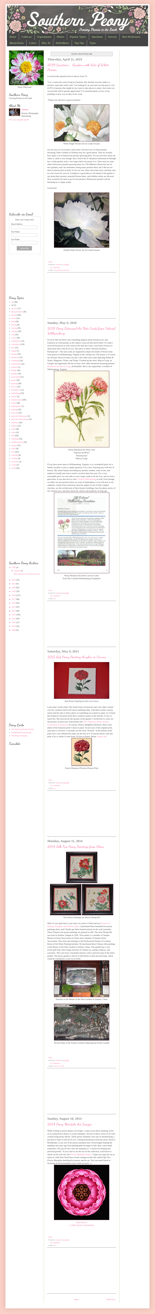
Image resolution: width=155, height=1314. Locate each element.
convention (15, 344)
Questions (97, 36)
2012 (14, 619)
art (55, 270)
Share (50, 262)
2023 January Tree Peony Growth (27, 574)
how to (14, 387)
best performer (17, 312)
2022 (14, 580)
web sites (15, 462)
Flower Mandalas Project (80, 1154)
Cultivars (27, 36)
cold (13, 335)
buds (13, 321)
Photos (60, 36)
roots (13, 429)
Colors (32, 42)
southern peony (17, 442)
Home (12, 36)
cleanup (14, 331)
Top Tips (79, 42)
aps (12, 302)
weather (14, 458)
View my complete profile (19, 120)
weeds (13, 465)
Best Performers (131, 36)
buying (14, 325)
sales (13, 432)
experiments (16, 364)
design (13, 351)
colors (13, 338)
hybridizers (15, 390)
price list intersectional (20, 419)
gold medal (15, 377)
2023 (14, 567)
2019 (14, 591)
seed (13, 436)
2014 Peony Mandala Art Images (69, 1124)
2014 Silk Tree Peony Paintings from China (75, 847)
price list (14, 413)
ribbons (14, 426)
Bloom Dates (17, 42)
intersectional (16, 400)
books (13, 318)
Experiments (44, 36)
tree (58, 1066)
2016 (14, 603)
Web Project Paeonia (19, 736)
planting (14, 410)
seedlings (15, 439)
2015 (14, 607)
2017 (14, 599)
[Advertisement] (81, 295)
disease (14, 354)
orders (13, 403)
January (17, 571)
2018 (14, 595)
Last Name (15, 239)
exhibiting (15, 361)
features (14, 367)
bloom (13, 315)
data (13, 348)
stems (13, 449)
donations (15, 357)
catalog (14, 328)
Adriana (25, 110)
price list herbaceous (19, 416)
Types (93, 42)
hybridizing (15, 393)
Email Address (16, 224)
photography (16, 406)
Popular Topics (78, 36)
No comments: (55, 267)
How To (46, 42)
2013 (14, 615)
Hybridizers (62, 42)
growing (14, 383)
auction (14, 308)
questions (66, 270)
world (62, 1066)
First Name (15, 232)
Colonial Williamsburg (86, 479)
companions (16, 341)
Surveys (112, 36)
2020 (14, 588)
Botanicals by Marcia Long (58, 366)
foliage (14, 370)
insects (14, 397)
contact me (101, 736)
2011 (14, 622)
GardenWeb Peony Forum (21, 733)
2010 (14, 626)
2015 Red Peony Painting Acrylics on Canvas (76, 657)
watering (14, 455)
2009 (14, 630)
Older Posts (110, 1300)
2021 (14, 584)
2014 (14, 611)
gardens (59, 270)
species (14, 445)
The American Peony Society (22, 729)
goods (13, 380)
